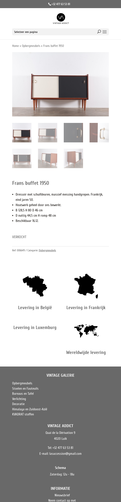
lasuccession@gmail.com (65, 454)
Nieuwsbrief (62, 495)
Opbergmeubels (31, 46)
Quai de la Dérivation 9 (60, 433)
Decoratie (18, 404)
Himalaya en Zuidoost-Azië (29, 409)
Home (15, 46)
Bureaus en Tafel (23, 394)
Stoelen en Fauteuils (25, 388)
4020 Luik (60, 439)
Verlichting (19, 399)
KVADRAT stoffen (23, 414)
